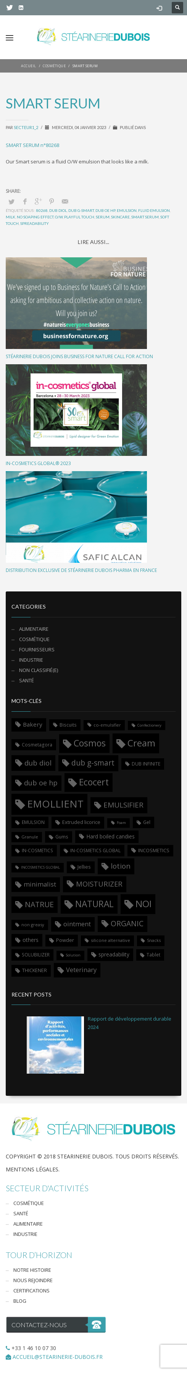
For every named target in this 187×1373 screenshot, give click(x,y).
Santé (20, 1213)
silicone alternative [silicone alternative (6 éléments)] (110, 940)
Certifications (31, 1290)
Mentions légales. (33, 1169)
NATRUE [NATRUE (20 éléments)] (39, 904)
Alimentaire (28, 1223)
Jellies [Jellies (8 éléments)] (84, 866)
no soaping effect (35, 217)
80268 (42, 210)
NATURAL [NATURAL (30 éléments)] (94, 904)
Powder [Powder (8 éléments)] (65, 940)
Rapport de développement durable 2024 (129, 1023)
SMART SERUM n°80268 (32, 145)
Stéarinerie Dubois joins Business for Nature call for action (79, 356)
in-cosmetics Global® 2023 (38, 463)
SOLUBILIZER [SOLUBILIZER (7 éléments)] (36, 954)
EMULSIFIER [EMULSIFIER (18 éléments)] (123, 805)
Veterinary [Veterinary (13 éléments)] (81, 969)
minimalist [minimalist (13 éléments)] (40, 884)
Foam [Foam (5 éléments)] (121, 822)
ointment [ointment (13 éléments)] (77, 923)
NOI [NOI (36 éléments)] (143, 903)
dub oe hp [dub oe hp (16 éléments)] (41, 782)
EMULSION (127, 210)
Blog (19, 1300)
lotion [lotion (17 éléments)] (121, 866)
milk (10, 217)
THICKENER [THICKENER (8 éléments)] (34, 970)
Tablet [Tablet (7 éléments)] (153, 954)
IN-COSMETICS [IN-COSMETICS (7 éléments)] (37, 850)
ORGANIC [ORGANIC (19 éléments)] (127, 923)
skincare (120, 217)
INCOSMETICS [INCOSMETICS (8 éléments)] (153, 850)
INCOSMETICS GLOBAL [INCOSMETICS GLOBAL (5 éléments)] (40, 867)
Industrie (31, 659)
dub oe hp (105, 210)
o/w (59, 217)
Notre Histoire (32, 1269)
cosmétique (34, 639)
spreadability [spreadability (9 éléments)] (113, 954)
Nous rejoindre (33, 1280)
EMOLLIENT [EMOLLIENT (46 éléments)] (55, 804)
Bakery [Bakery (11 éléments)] (32, 724)
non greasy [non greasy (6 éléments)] (32, 924)
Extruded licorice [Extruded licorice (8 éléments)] (81, 822)
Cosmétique (28, 1203)
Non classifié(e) (38, 670)
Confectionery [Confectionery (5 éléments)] (149, 725)
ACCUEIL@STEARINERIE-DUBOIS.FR (58, 1356)
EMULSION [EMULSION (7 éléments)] (33, 822)
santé (26, 680)
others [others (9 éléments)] (31, 939)
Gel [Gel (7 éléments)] (146, 822)
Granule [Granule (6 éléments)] (29, 837)
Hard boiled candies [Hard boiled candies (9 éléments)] (110, 836)
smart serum (145, 217)
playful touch (79, 217)
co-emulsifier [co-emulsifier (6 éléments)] (107, 725)
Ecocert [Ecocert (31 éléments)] (94, 782)
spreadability (34, 223)
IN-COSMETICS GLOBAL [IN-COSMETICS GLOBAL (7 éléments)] (95, 850)
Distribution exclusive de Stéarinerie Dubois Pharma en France (81, 570)
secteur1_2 (26, 127)
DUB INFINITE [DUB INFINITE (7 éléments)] (146, 764)
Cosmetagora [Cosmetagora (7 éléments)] (37, 744)
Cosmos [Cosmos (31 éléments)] (90, 743)
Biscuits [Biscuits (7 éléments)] (68, 725)
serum (103, 217)
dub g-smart (81, 210)
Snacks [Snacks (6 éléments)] (154, 940)
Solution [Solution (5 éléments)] (73, 955)
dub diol (58, 210)
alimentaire (33, 628)
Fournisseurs (37, 649)
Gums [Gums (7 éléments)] (61, 836)
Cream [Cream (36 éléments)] (141, 743)
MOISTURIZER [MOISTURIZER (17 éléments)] (99, 883)
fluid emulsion (154, 210)
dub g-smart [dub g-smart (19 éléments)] (92, 763)
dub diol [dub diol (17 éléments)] (38, 762)
